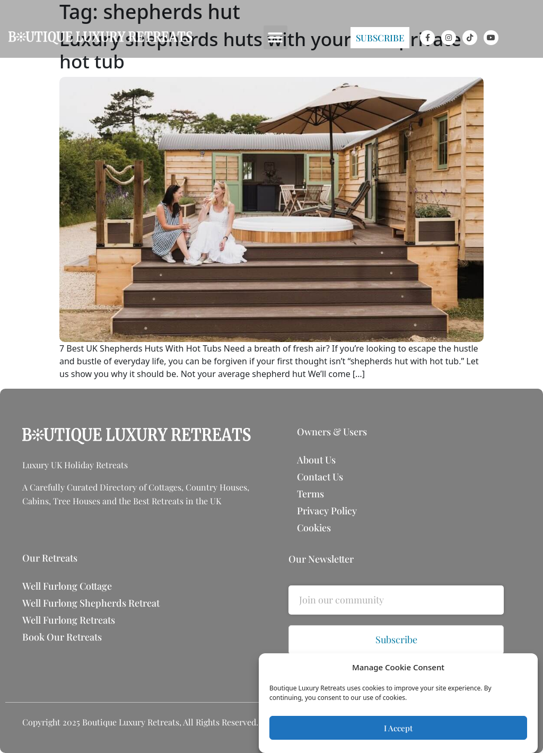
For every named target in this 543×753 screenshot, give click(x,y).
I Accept (398, 728)
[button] (275, 37)
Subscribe (396, 639)
